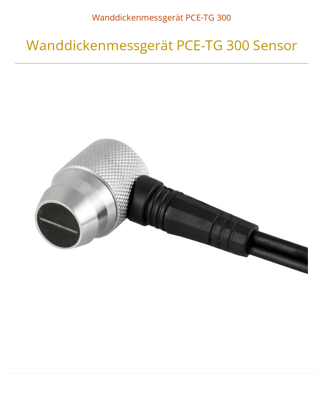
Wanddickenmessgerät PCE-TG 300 (161, 17)
